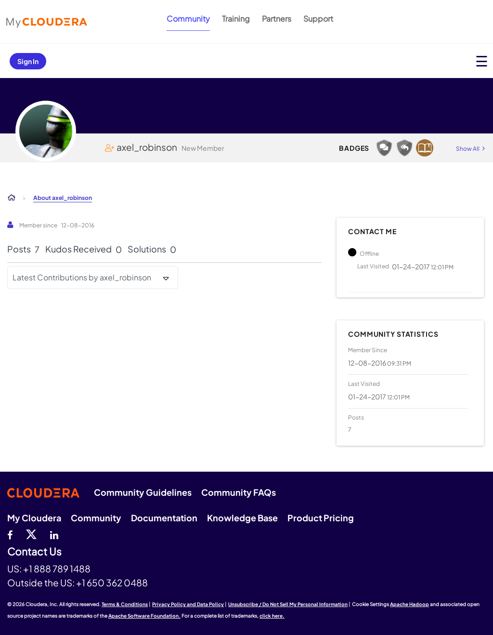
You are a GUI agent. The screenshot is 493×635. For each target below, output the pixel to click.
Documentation (164, 517)
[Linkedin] (54, 534)
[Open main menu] (481, 61)
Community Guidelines (143, 492)
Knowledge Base (242, 517)
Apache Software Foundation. (144, 616)
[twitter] (31, 534)
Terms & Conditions (125, 604)
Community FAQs (238, 492)
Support (318, 18)
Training (236, 18)
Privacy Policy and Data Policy (188, 604)
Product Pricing (320, 517)
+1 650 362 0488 (112, 582)
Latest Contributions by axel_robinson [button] (82, 277)
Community (188, 18)
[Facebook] (10, 534)
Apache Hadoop (409, 604)
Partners (276, 18)
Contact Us (34, 551)
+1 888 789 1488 (57, 568)
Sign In (28, 61)
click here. (272, 616)
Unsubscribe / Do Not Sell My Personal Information (288, 604)
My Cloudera (34, 517)
